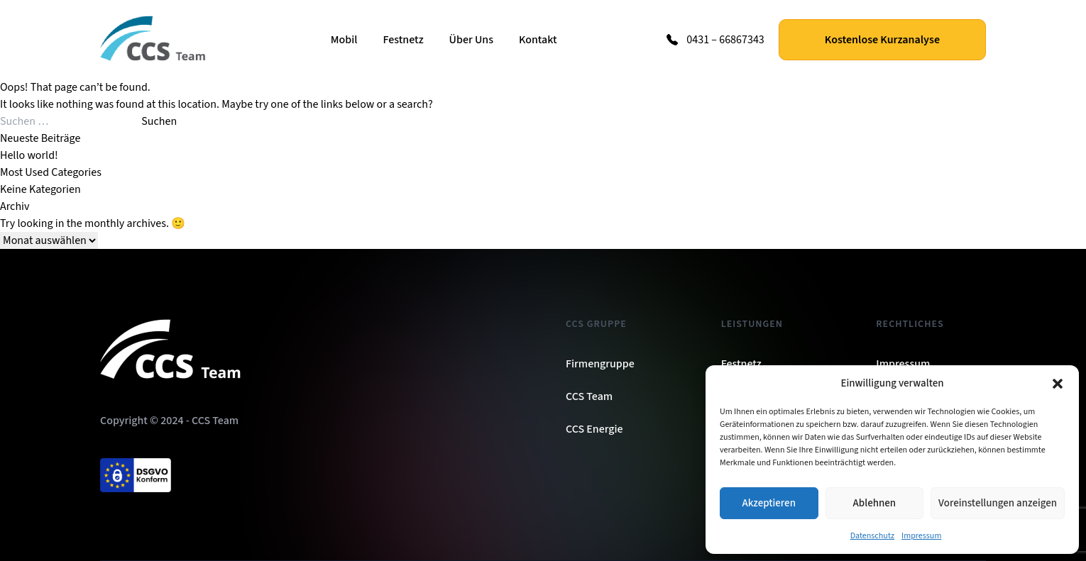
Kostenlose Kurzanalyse (882, 40)
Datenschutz (872, 536)
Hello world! (29, 155)
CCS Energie (594, 429)
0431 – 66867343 (725, 40)
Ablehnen (874, 503)
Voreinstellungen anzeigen (997, 503)
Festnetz (403, 40)
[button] (1058, 384)
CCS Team (589, 396)
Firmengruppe (600, 364)
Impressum (921, 536)
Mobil (344, 40)
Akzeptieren (769, 503)
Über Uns (471, 40)
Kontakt (538, 40)
